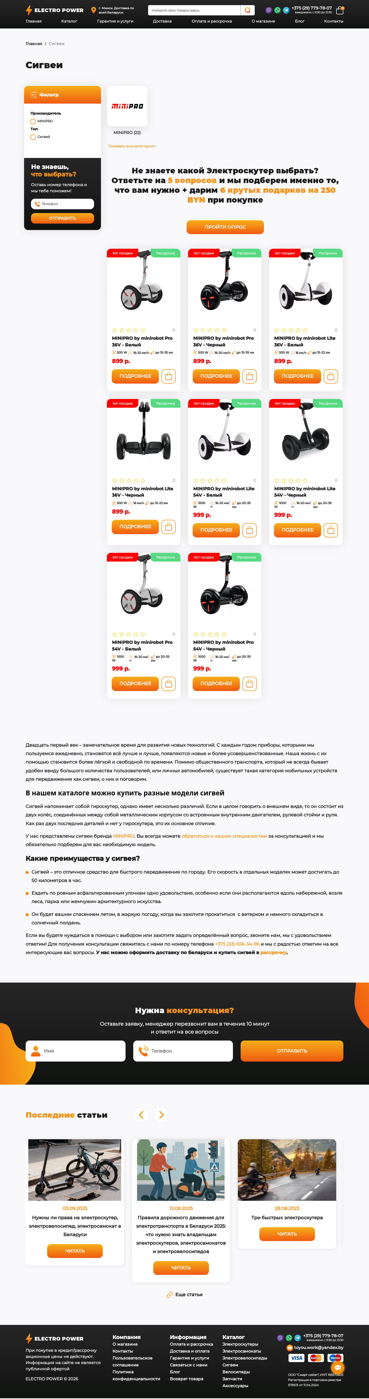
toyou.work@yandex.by (314, 1348)
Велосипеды (236, 1372)
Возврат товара (186, 1379)
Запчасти (232, 1379)
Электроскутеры (240, 1345)
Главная (34, 21)
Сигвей (45, 137)
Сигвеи (230, 1365)
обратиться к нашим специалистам (224, 837)
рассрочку (273, 953)
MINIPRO (46, 121)
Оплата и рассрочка (212, 21)
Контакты (333, 21)
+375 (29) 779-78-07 (312, 8)
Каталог (69, 21)
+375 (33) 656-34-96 (237, 945)
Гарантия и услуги (115, 21)
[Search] (247, 10)
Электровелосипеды (244, 1358)
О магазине (263, 21)
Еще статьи (184, 1295)
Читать (75, 1252)
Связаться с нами (188, 1365)
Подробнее (138, 379)
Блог (299, 21)
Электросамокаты (241, 1352)
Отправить (64, 218)
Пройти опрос (226, 227)
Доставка (162, 21)
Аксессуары (235, 1386)
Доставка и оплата (189, 1352)
